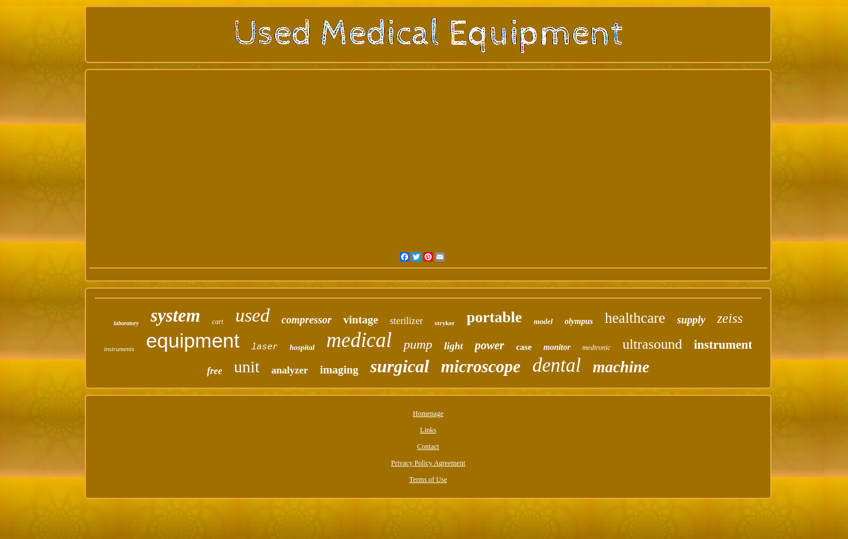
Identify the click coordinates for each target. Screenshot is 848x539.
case (524, 347)
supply (691, 320)
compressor (306, 320)
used (252, 315)
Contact (428, 446)
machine (620, 367)
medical (359, 340)
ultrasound (652, 344)
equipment (193, 340)
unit (247, 367)
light (453, 346)
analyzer (289, 370)
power (489, 345)
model (543, 321)
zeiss (730, 318)
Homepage (428, 413)
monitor (557, 347)
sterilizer (406, 321)
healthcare (635, 318)
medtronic (596, 347)
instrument (723, 345)
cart (217, 322)
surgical (399, 366)
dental (556, 365)
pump (417, 344)
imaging (339, 369)
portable (494, 317)
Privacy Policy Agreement (428, 463)
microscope (481, 366)
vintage (360, 319)
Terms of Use (428, 479)
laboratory (126, 323)
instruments (119, 348)
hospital (302, 347)
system (175, 315)
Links (428, 430)
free (215, 371)
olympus (579, 321)
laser (264, 347)
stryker (445, 322)
